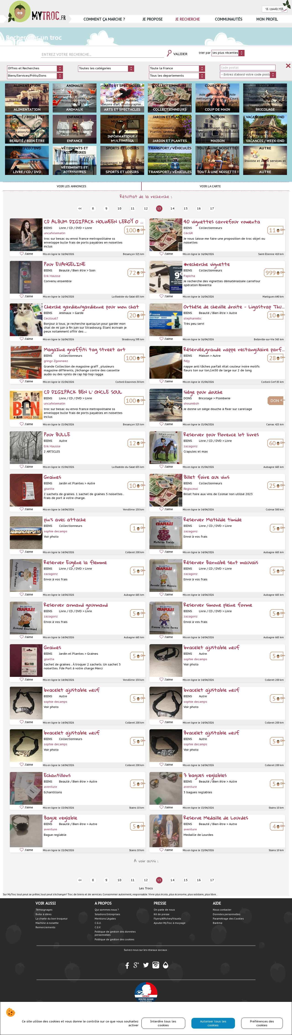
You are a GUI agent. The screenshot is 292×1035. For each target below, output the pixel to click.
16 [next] (199, 208)
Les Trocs (146, 888)
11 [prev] (133, 208)
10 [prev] (119, 208)
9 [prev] (106, 208)
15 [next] (186, 208)
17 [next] (212, 208)
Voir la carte (210, 186)
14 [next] (172, 208)
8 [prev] (93, 208)
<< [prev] (79, 208)
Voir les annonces (71, 186)
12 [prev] (146, 208)
